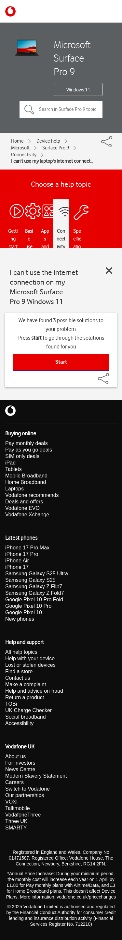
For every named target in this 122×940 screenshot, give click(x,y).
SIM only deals (22, 456)
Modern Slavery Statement (36, 776)
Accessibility (19, 723)
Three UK (16, 821)
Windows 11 (78, 90)
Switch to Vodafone (27, 789)
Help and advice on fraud (34, 691)
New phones (19, 619)
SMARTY (16, 827)
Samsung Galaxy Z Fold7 (34, 593)
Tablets (13, 469)
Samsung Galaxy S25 (30, 580)
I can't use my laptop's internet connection (52, 161)
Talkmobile (17, 808)
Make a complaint (25, 684)
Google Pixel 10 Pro (28, 606)
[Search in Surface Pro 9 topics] (61, 109)
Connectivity (23, 155)
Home (17, 141)
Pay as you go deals (28, 449)
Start (61, 361)
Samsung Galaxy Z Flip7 (33, 586)
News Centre (20, 769)
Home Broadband (25, 482)
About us (15, 756)
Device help (48, 141)
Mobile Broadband (26, 475)
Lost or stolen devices (30, 665)
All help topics (21, 652)
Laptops (14, 488)
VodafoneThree (23, 814)
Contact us (17, 678)
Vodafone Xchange (27, 514)
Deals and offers (24, 501)
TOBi (11, 704)
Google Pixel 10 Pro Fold (34, 599)
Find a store (19, 671)
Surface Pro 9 (55, 148)
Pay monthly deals (26, 443)
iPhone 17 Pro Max (27, 547)
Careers (14, 782)
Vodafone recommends (32, 495)
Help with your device (30, 658)
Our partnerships (24, 795)
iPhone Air (17, 560)
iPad (10, 462)
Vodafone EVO (22, 508)
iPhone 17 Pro (21, 554)
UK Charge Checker (28, 710)
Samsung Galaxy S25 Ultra (36, 573)
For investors (20, 763)
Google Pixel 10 (23, 612)
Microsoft (20, 148)
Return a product (24, 697)
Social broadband (25, 717)
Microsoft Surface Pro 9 (72, 58)
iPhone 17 (17, 567)
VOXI (11, 802)
